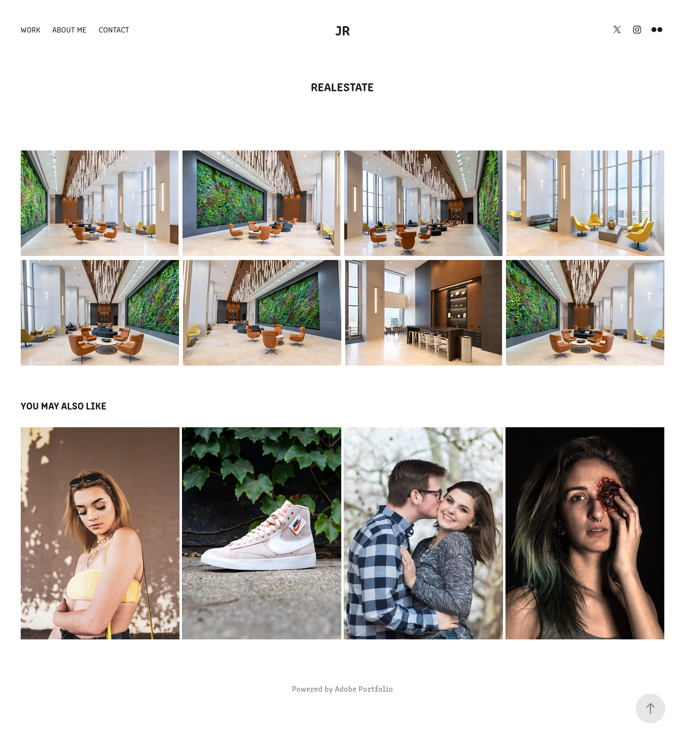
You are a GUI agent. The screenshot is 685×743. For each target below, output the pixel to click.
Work (30, 29)
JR (342, 29)
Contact (114, 29)
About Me (69, 29)
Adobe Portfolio (364, 688)
